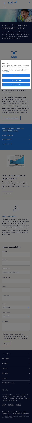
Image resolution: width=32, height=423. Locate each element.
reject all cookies (16, 80)
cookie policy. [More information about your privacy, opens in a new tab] (6, 71)
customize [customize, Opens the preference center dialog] (16, 75)
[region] (16, 74)
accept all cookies (16, 84)
